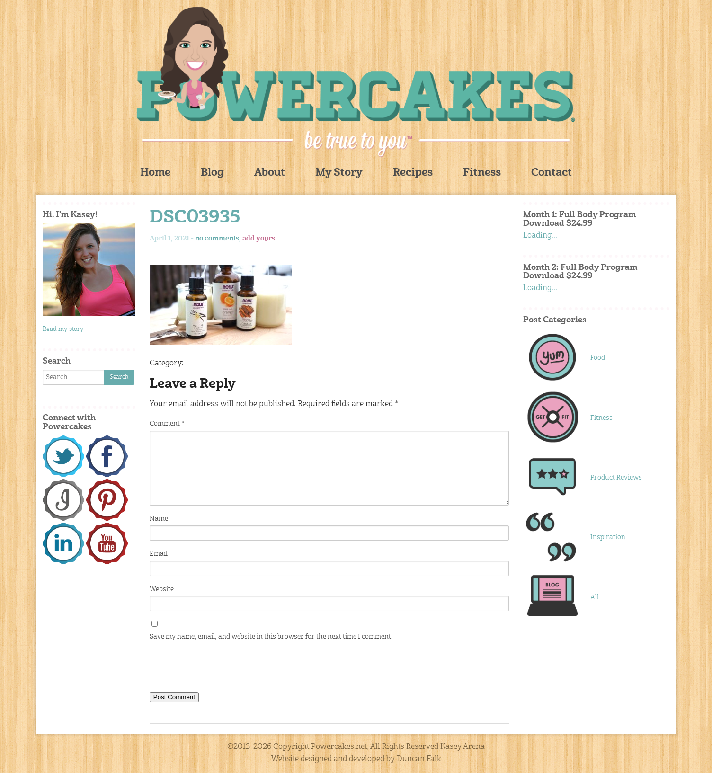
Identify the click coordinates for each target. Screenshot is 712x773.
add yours (258, 238)
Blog (212, 173)
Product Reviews (616, 477)
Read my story (63, 329)
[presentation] (222, 668)
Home (155, 173)
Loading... (540, 236)
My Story (339, 173)
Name (159, 518)
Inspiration (607, 537)
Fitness (482, 173)
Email (159, 554)
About (269, 173)
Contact (551, 173)
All (594, 597)
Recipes (413, 173)
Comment (167, 423)
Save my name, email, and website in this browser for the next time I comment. (271, 636)
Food (597, 358)
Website (162, 589)
